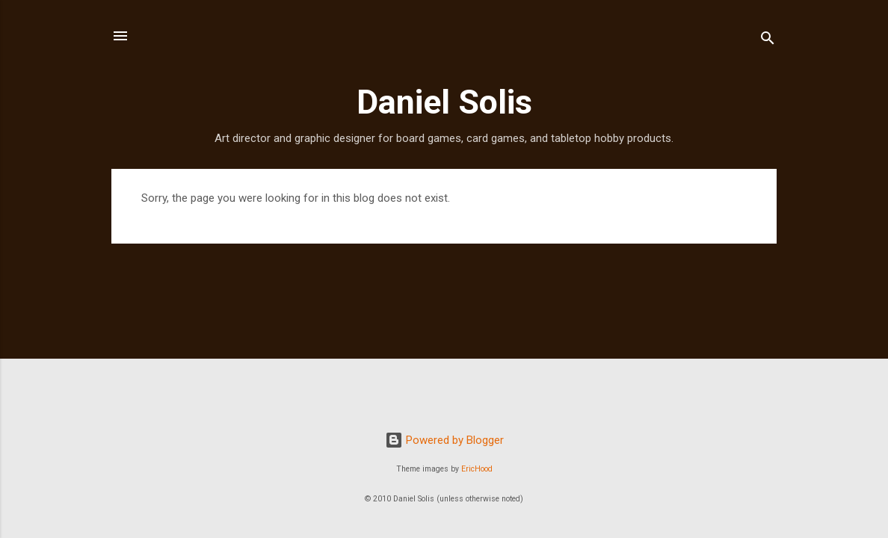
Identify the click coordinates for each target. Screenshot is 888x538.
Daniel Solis (444, 102)
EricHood (477, 469)
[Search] (768, 41)
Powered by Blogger (444, 440)
